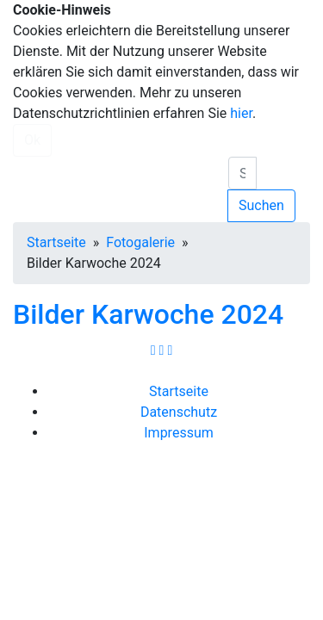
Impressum (179, 433)
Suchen (261, 205)
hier (241, 113)
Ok (32, 140)
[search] (242, 173)
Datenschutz (178, 412)
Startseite (56, 242)
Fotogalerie (140, 242)
